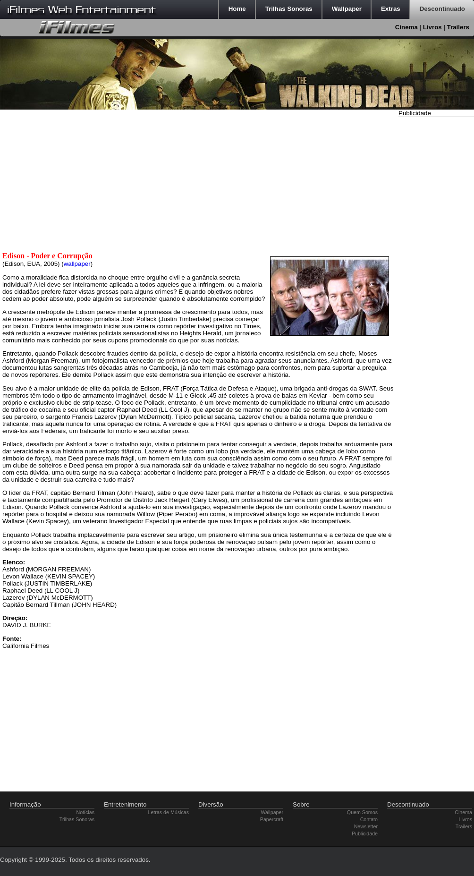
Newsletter (366, 826)
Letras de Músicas (168, 812)
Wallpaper (272, 812)
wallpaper (77, 263)
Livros (432, 27)
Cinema (406, 27)
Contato (369, 819)
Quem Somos (362, 812)
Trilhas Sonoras (76, 819)
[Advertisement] (436, 261)
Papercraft (271, 819)
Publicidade (365, 833)
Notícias (85, 812)
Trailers (458, 27)
